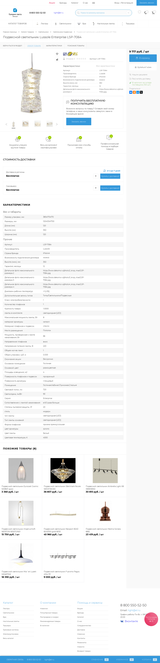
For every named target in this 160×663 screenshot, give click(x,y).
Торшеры (7, 625)
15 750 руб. (21, 536)
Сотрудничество (84, 625)
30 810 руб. (105, 493)
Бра (4, 617)
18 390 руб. (21, 578)
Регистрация (127, 3)
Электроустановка (10, 634)
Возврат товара (83, 651)
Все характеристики (105, 66)
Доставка (81, 630)
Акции (52, 3)
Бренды (63, 3)
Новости (80, 647)
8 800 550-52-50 (38, 13)
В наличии (44, 625)
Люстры (6, 608)
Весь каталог (8, 638)
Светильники (8, 613)
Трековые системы (11, 630)
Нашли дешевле (138, 75)
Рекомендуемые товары (50, 621)
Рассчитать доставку (139, 79)
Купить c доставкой (110, 176)
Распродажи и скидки (49, 617)
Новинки (44, 608)
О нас (85, 3)
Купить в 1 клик (143, 67)
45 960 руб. (63, 536)
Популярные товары (49, 613)
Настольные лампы (11, 621)
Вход (116, 3)
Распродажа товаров (151, 619)
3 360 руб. (21, 493)
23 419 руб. (105, 536)
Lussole (102, 74)
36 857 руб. (63, 493)
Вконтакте (129, 621)
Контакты (81, 638)
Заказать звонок (147, 3)
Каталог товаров (17, 24)
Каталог (74, 3)
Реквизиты (81, 642)
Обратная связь (13, 659)
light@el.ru (58, 13)
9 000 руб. (63, 578)
